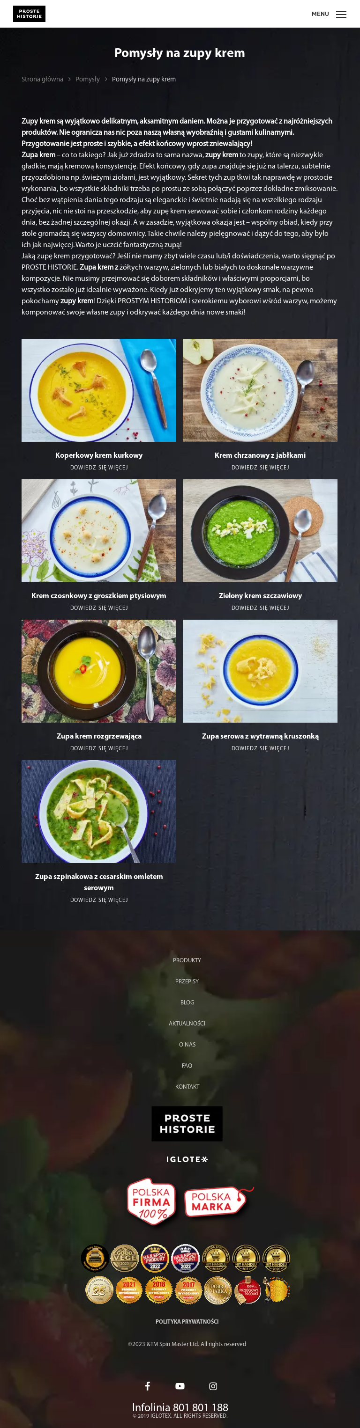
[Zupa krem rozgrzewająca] (99, 671)
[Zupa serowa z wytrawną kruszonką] (260, 671)
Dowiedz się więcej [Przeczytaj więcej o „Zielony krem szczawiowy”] (260, 608)
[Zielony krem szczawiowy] (260, 530)
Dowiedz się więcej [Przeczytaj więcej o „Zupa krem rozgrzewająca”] (99, 749)
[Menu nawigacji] (329, 13)
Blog (187, 1003)
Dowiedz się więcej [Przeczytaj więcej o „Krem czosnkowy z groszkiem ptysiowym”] (99, 608)
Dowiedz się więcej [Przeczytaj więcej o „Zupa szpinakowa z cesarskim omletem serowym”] (99, 900)
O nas (187, 1045)
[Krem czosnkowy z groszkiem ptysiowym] (99, 530)
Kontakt (187, 1087)
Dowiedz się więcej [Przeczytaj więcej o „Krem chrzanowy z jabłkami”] (260, 468)
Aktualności (187, 1024)
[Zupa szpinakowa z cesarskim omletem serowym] (99, 811)
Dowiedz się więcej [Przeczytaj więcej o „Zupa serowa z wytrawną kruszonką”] (260, 749)
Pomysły (87, 79)
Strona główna (42, 79)
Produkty (187, 961)
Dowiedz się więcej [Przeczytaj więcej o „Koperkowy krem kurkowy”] (99, 468)
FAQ (187, 1066)
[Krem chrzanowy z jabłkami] (260, 390)
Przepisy (187, 982)
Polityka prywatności (187, 1322)
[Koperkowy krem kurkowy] (99, 390)
